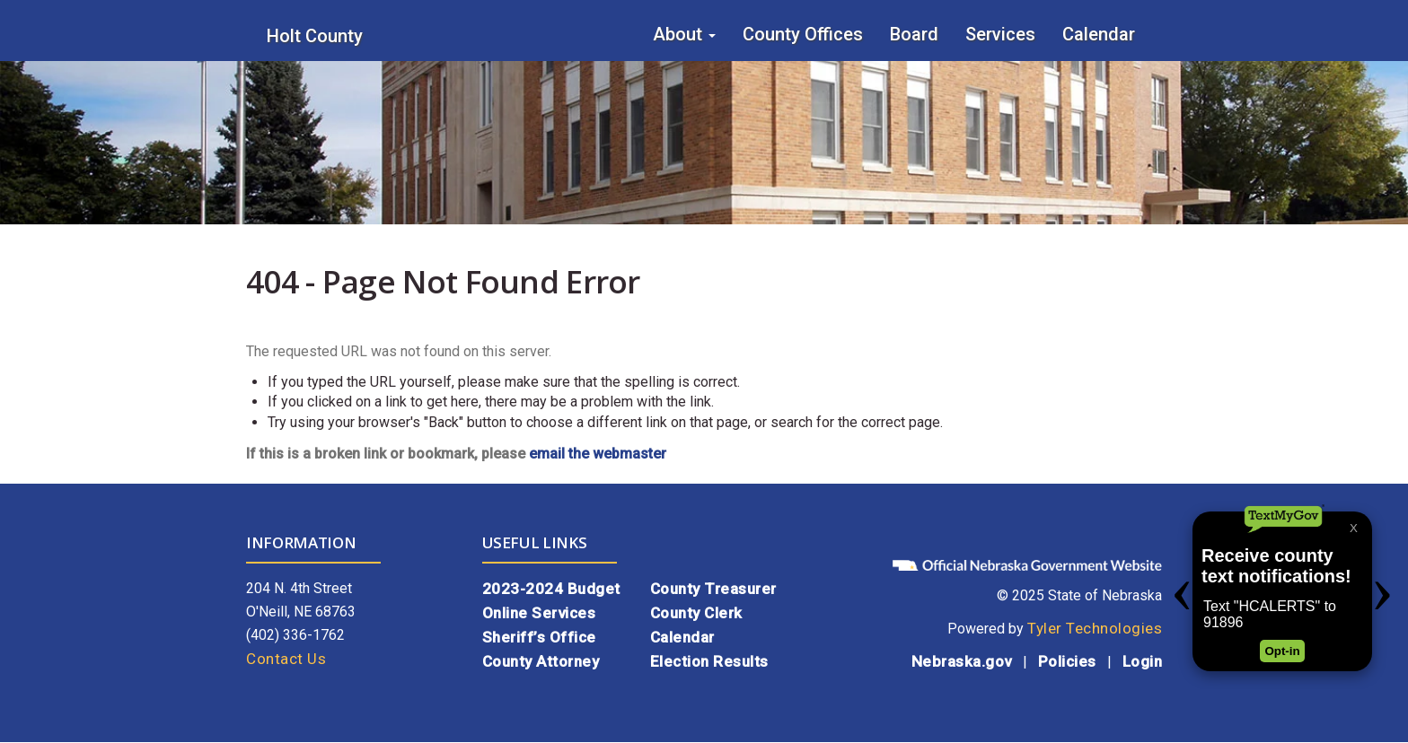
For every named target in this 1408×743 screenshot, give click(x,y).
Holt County (315, 36)
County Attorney (541, 661)
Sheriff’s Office (539, 637)
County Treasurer (713, 589)
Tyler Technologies (1094, 628)
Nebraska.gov (961, 661)
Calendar (1098, 34)
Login (1142, 661)
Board (914, 34)
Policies (1067, 661)
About (684, 34)
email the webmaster (597, 453)
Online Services (539, 613)
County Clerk (696, 613)
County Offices (803, 34)
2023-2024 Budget (551, 589)
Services (1000, 34)
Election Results (709, 661)
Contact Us (286, 659)
